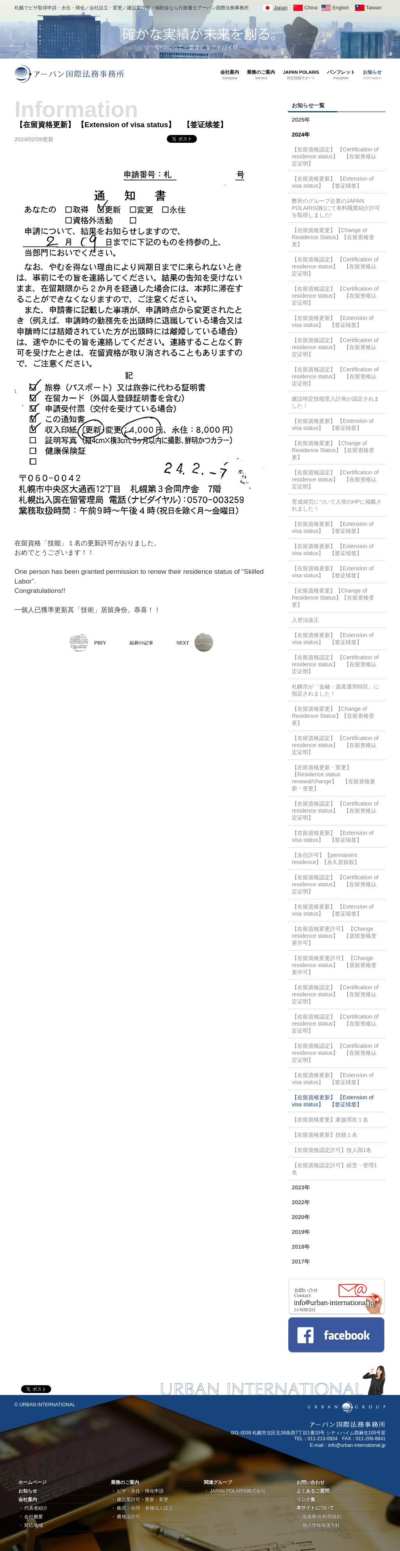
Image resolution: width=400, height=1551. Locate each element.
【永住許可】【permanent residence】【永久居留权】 (326, 858)
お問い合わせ (310, 1482)
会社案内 (27, 1499)
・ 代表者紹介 (33, 1508)
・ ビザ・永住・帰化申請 (137, 1491)
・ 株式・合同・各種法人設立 (142, 1508)
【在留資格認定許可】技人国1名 (331, 1150)
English (340, 8)
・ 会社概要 (30, 1516)
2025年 (301, 120)
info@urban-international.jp (357, 1445)
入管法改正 (305, 620)
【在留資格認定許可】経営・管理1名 (334, 1168)
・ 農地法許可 (125, 1516)
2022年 (301, 1202)
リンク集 (305, 1499)
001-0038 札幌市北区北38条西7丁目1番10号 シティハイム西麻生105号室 (308, 1433)
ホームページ (32, 1482)
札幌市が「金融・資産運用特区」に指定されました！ (335, 690)
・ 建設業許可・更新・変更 (139, 1499)
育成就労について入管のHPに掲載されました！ (337, 505)
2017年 (301, 1261)
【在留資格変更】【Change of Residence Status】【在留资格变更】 (333, 237)
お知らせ (27, 1491)
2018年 (301, 1247)
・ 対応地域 (30, 1525)
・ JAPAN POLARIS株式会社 (235, 1491)
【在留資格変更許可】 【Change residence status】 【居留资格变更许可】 (334, 936)
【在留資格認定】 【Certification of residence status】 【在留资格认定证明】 (335, 156)
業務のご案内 (125, 1482)
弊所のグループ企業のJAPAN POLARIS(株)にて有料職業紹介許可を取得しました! (336, 208)
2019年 (301, 1232)
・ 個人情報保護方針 (318, 1525)
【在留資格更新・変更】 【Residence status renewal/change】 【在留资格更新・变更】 (333, 777)
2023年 (301, 1187)
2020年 (301, 1217)
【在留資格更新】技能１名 (324, 1135)
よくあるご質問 (312, 1491)
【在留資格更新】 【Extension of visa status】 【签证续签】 (332, 182)
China (311, 8)
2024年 (301, 134)
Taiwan (374, 8)
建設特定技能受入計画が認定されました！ (335, 402)
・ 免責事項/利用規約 (318, 1516)
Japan (281, 8)
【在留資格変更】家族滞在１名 (330, 1119)
